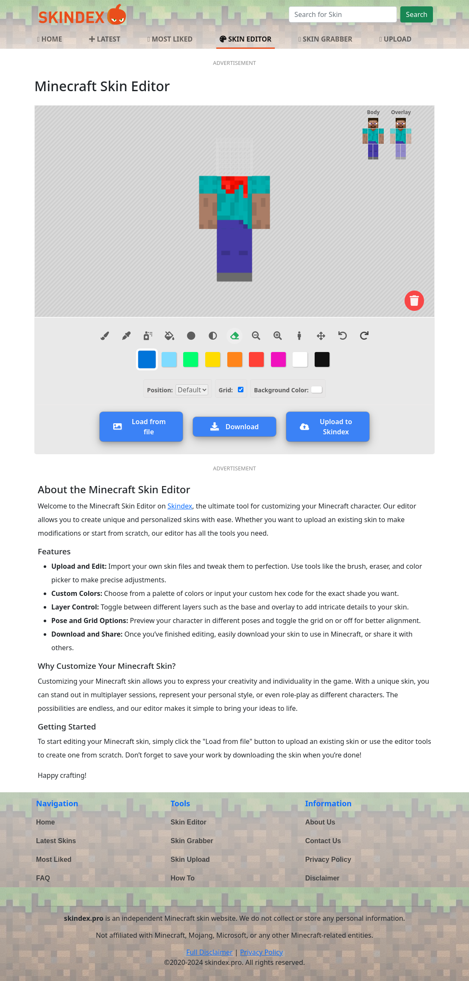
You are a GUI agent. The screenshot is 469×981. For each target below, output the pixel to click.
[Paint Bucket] (169, 336)
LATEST (104, 39)
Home (45, 822)
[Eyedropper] (126, 336)
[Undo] (342, 336)
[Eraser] (234, 336)
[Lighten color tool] (213, 336)
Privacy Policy (328, 859)
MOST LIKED (170, 39)
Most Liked (54, 859)
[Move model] (321, 336)
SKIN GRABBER (325, 39)
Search (416, 14)
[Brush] (104, 336)
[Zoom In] (277, 336)
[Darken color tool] (191, 336)
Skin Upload (189, 859)
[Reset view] (299, 336)
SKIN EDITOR (245, 39)
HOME (49, 39)
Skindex (180, 506)
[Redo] (364, 336)
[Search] (343, 14)
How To (182, 878)
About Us (320, 822)
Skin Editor (188, 822)
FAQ (43, 878)
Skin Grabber (191, 840)
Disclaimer (322, 878)
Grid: (226, 390)
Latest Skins (56, 840)
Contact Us (323, 840)
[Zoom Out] (256, 336)
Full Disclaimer (209, 952)
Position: (160, 390)
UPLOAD (396, 39)
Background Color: (281, 390)
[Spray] (148, 336)
